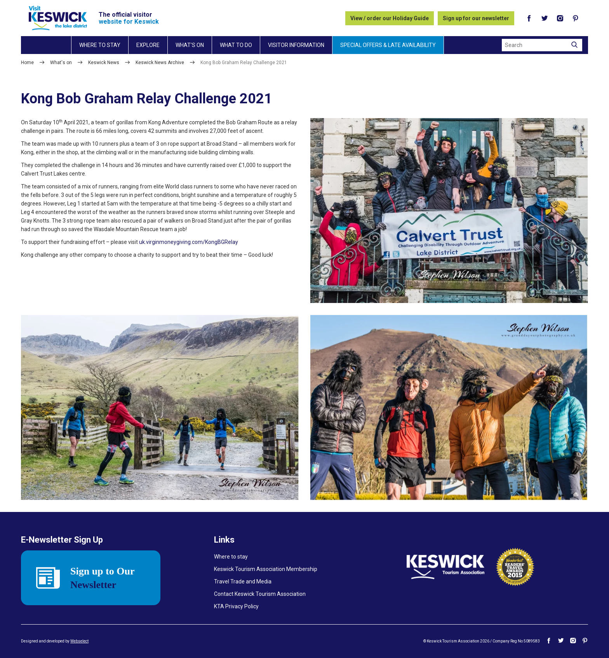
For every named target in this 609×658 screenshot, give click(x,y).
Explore (148, 45)
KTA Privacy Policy (236, 606)
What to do (236, 45)
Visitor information (296, 45)
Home (27, 62)
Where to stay (99, 45)
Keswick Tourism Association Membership (265, 569)
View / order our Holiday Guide (389, 18)
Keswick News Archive (160, 62)
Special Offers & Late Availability (388, 45)
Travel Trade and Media (242, 581)
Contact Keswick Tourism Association (260, 594)
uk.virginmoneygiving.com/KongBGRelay (188, 242)
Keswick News (103, 62)
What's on (190, 45)
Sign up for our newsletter (476, 18)
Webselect (79, 641)
